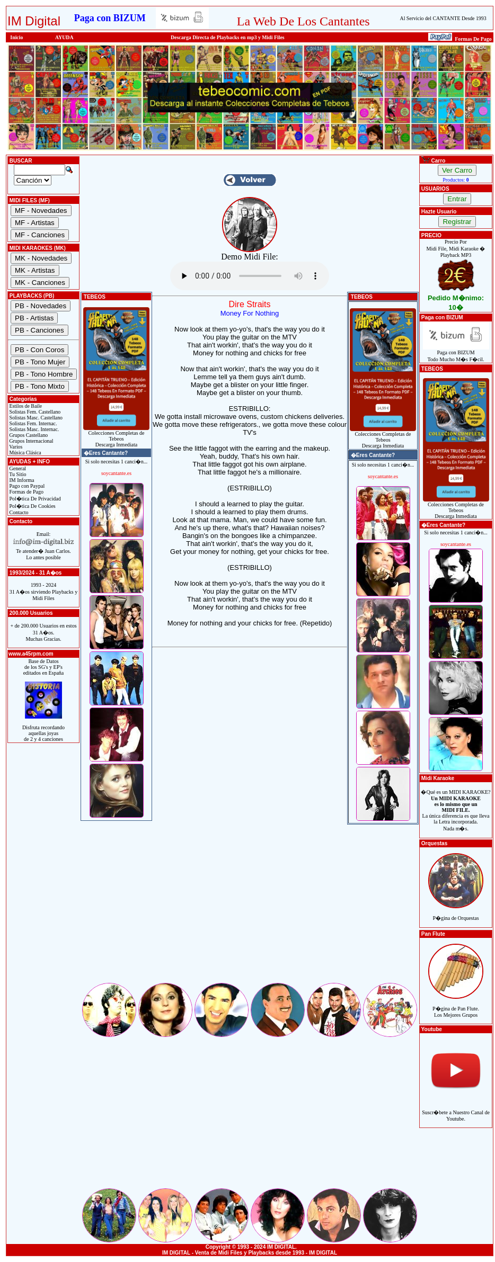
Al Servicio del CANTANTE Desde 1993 (443, 18)
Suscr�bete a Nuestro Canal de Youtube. (456, 1110)
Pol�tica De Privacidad (34, 499)
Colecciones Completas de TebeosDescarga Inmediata (116, 436)
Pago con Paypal (26, 486)
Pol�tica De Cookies (32, 506)
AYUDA (64, 37)
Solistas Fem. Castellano (34, 412)
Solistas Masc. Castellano (35, 417)
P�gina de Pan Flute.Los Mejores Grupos (455, 1006)
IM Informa (21, 480)
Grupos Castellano (28, 435)
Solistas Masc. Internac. (33, 429)
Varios (15, 447)
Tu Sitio (17, 474)
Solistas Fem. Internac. (32, 423)
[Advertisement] (250, 907)
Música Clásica (24, 452)
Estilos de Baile (25, 406)
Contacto (18, 512)
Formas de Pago (25, 492)
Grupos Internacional (31, 441)
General (17, 468)
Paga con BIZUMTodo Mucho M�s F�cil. (456, 353)
